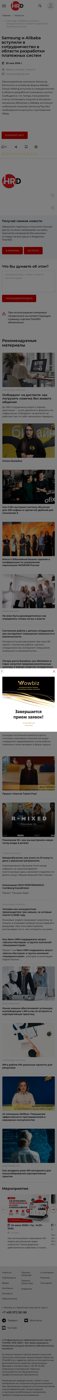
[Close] (54, 671)
